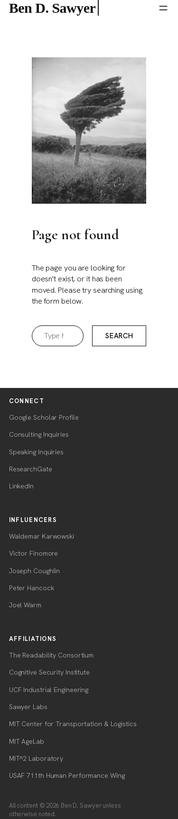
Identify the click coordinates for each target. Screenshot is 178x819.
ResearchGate (30, 469)
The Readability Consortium (51, 655)
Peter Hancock (31, 588)
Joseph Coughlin (34, 571)
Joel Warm (25, 605)
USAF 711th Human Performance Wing (67, 775)
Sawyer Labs (28, 706)
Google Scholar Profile (44, 417)
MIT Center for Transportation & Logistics (73, 724)
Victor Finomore (33, 553)
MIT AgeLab (26, 741)
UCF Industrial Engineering (48, 689)
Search (119, 336)
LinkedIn (21, 486)
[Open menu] (163, 8)
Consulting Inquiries (39, 434)
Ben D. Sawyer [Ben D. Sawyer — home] (54, 8)
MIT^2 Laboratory (36, 758)
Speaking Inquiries (36, 452)
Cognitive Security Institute (49, 672)
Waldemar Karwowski (41, 536)
